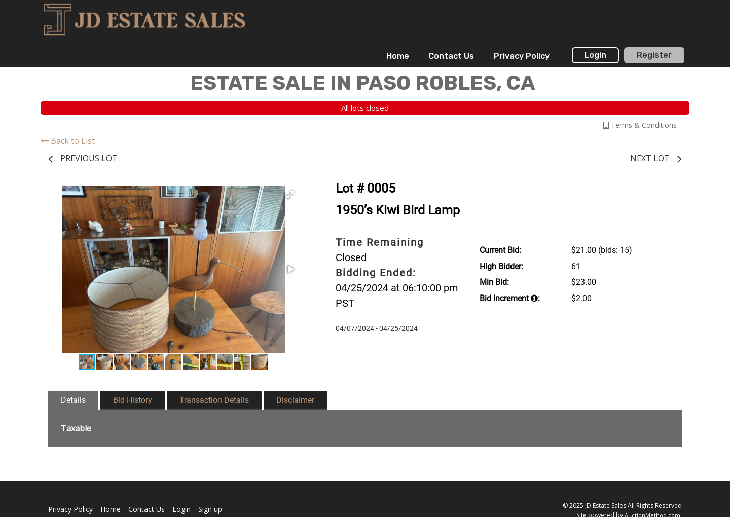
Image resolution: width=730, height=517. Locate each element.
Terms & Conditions (640, 125)
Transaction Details (214, 400)
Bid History (132, 400)
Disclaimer (295, 400)
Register (654, 55)
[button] (290, 195)
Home (397, 56)
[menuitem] (398, 56)
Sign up (210, 509)
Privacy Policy (522, 56)
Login (595, 55)
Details (73, 400)
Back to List (68, 140)
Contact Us (451, 56)
